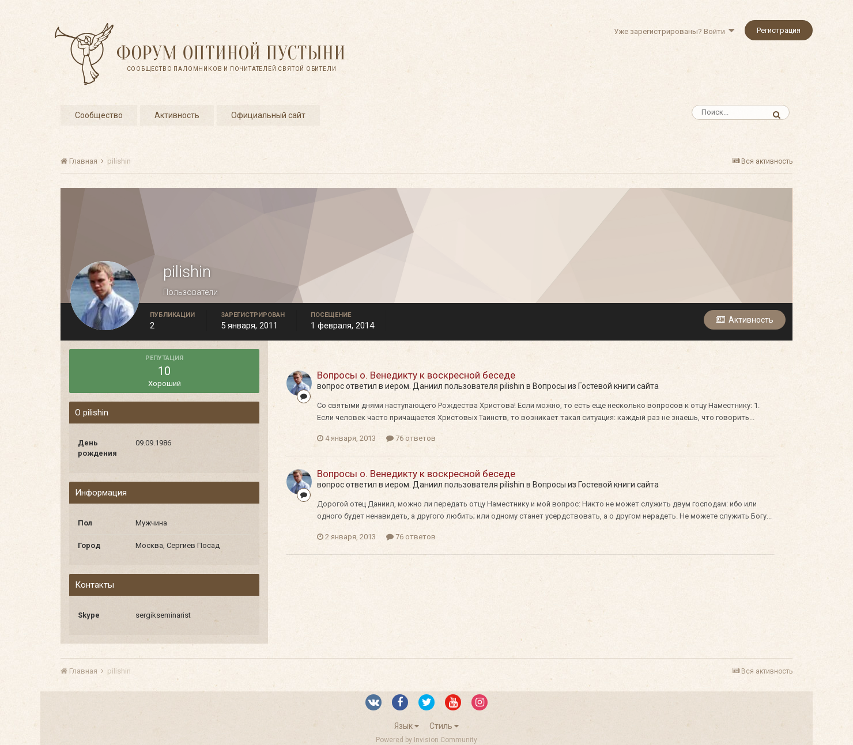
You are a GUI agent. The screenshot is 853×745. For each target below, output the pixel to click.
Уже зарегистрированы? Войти (674, 31)
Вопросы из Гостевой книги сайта (596, 386)
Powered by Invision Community (426, 740)
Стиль (444, 726)
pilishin (512, 386)
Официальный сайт (268, 115)
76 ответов (411, 438)
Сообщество (99, 115)
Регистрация (779, 30)
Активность (176, 115)
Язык (406, 726)
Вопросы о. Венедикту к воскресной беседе (416, 375)
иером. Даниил (414, 386)
